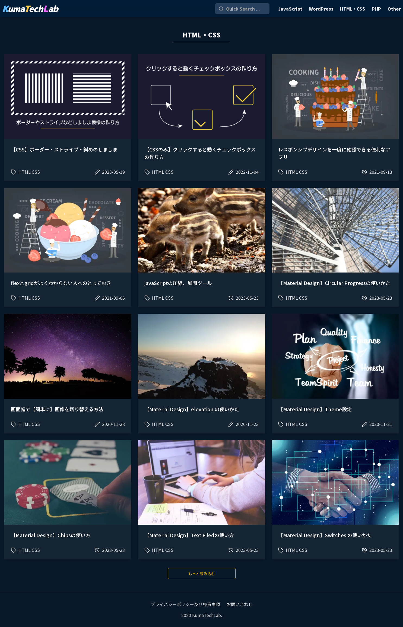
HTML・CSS (352, 8)
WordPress (321, 8)
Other (394, 8)
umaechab (30, 9)
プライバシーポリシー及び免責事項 (185, 604)
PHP (376, 8)
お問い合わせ (240, 604)
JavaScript (290, 8)
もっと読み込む (201, 573)
